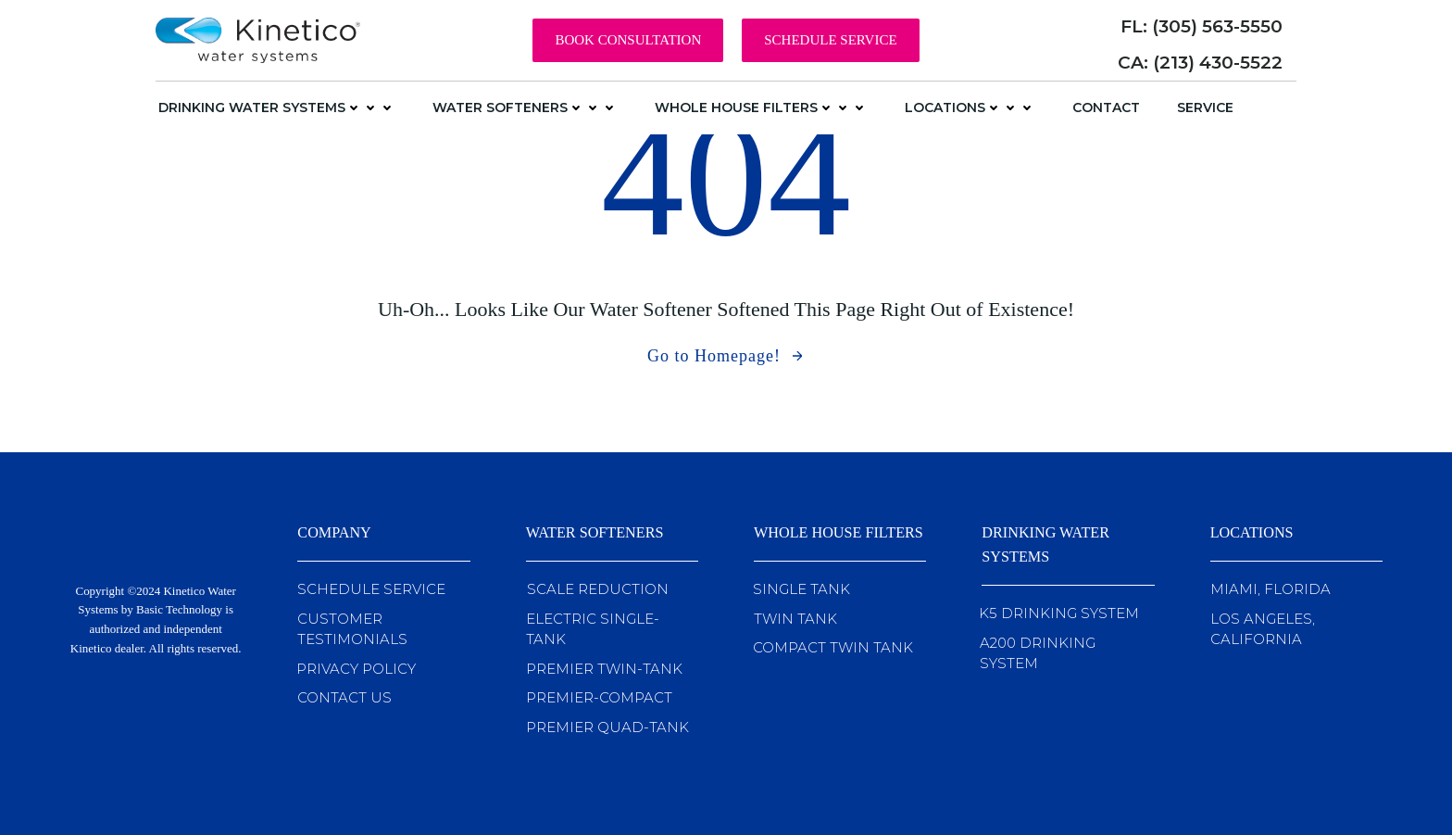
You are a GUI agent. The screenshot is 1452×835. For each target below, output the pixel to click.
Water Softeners (525, 107)
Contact (1106, 107)
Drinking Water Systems (276, 107)
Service (1205, 107)
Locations (970, 107)
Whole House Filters (761, 107)
